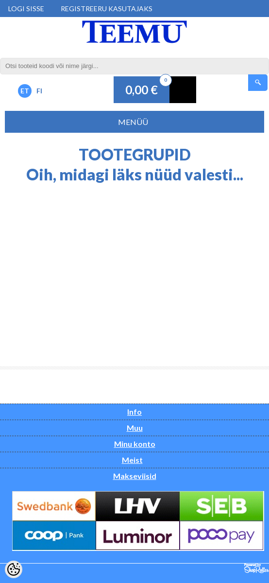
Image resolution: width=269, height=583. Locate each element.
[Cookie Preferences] (13, 569)
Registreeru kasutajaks (106, 8)
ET (24, 91)
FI (39, 91)
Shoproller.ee (256, 568)
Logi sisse (26, 8)
